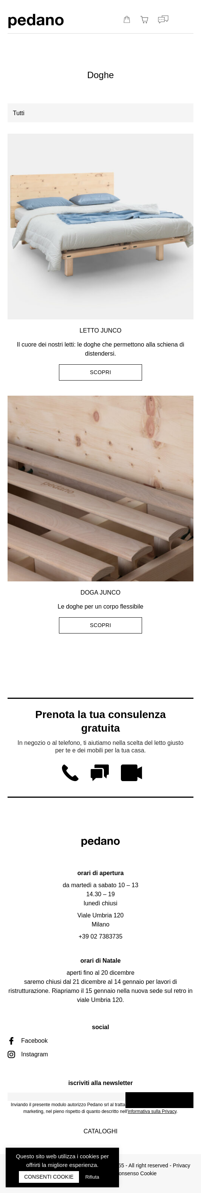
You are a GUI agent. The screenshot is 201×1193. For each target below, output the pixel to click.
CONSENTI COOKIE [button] (49, 1177)
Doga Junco (100, 592)
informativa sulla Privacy (152, 1111)
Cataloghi (100, 1131)
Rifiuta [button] (92, 1177)
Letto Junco (101, 330)
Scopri (100, 372)
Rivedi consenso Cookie (128, 1173)
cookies (89, 1156)
